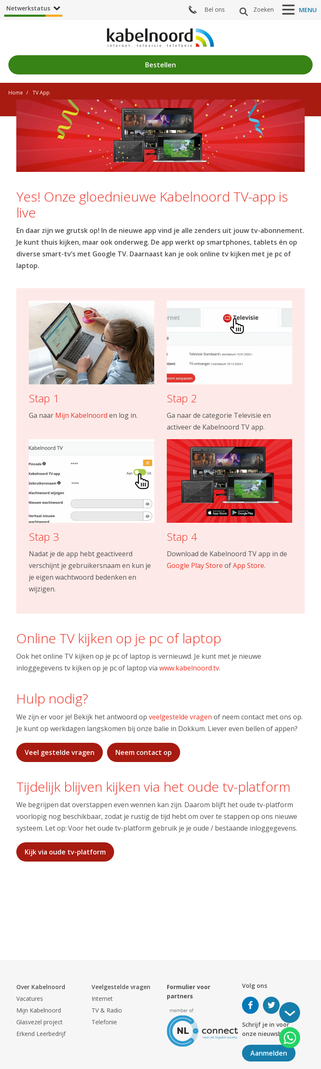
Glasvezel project (39, 1022)
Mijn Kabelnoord (81, 415)
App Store (248, 565)
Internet (102, 999)
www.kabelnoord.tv (189, 668)
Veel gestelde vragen (59, 752)
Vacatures (29, 999)
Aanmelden (268, 1053)
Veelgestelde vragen (121, 987)
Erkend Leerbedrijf (41, 1034)
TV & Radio (107, 1010)
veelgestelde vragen (180, 716)
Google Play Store (195, 565)
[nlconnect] (202, 1027)
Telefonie (104, 1022)
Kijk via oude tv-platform (65, 852)
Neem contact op (143, 752)
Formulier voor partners (188, 991)
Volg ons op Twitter (271, 1005)
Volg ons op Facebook (250, 1005)
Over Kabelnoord (40, 987)
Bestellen (160, 64)
